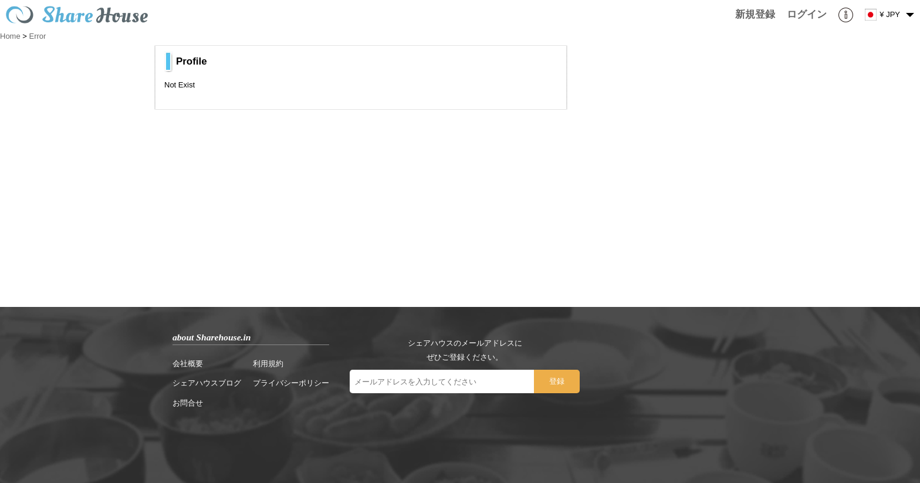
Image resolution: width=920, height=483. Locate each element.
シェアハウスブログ (206, 383)
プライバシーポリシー (291, 383)
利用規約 (268, 363)
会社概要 (187, 363)
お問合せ (187, 402)
